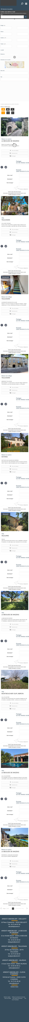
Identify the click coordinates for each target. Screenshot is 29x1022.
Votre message (10, 182)
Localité (2, 50)
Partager (14, 156)
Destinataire (9, 179)
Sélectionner (14, 153)
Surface (3, 37)
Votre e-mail (9, 175)
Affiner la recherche (22, 3)
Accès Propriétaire (15, 999)
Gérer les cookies (7, 998)
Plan (25, 998)
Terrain (3, 43)
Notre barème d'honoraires (18, 998)
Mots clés (3, 70)
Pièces (2, 31)
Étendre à (3, 54)
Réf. (1, 76)
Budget (2, 25)
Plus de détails (15, 150)
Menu (26, 3)
